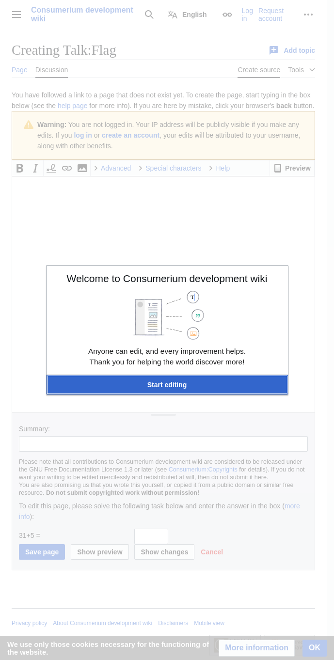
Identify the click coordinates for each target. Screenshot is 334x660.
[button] (167, 384)
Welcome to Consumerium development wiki (167, 278)
